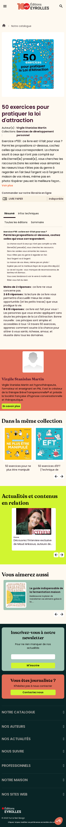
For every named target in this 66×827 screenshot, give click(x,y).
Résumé (9, 213)
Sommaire (37, 222)
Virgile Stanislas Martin (31, 128)
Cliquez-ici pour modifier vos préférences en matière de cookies (33, 822)
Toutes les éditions (15, 222)
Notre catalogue (21, 26)
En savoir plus (11, 406)
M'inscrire (33, 665)
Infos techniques (28, 213)
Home (4, 26)
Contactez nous (33, 692)
